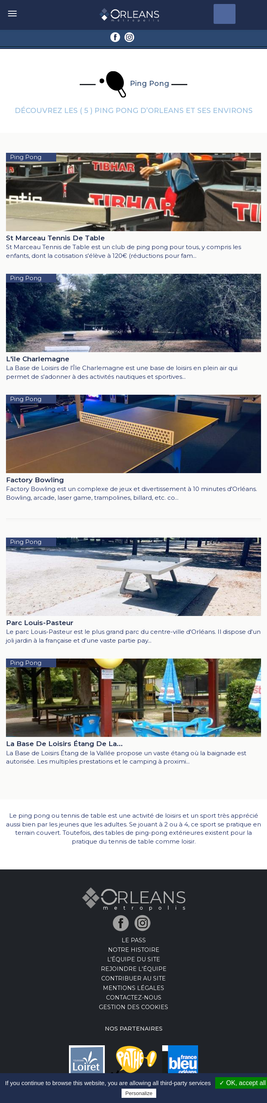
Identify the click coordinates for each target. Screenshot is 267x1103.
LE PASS (134, 940)
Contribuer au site (133, 978)
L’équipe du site (133, 959)
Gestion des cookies (133, 1007)
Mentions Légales (133, 988)
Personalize (139, 1093)
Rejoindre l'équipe (134, 968)
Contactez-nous (133, 997)
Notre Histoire (133, 949)
